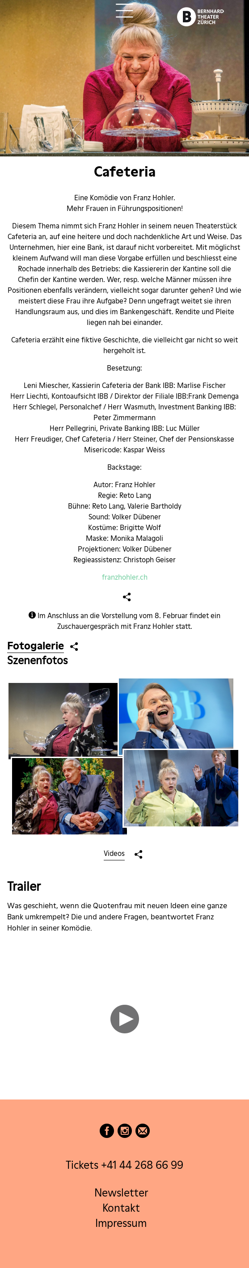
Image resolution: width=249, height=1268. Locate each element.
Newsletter (121, 1192)
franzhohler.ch (125, 577)
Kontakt (121, 1207)
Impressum (121, 1223)
